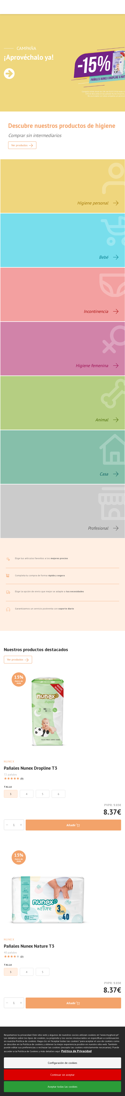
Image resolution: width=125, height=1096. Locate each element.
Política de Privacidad (76, 1051)
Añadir (73, 825)
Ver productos (18, 660)
